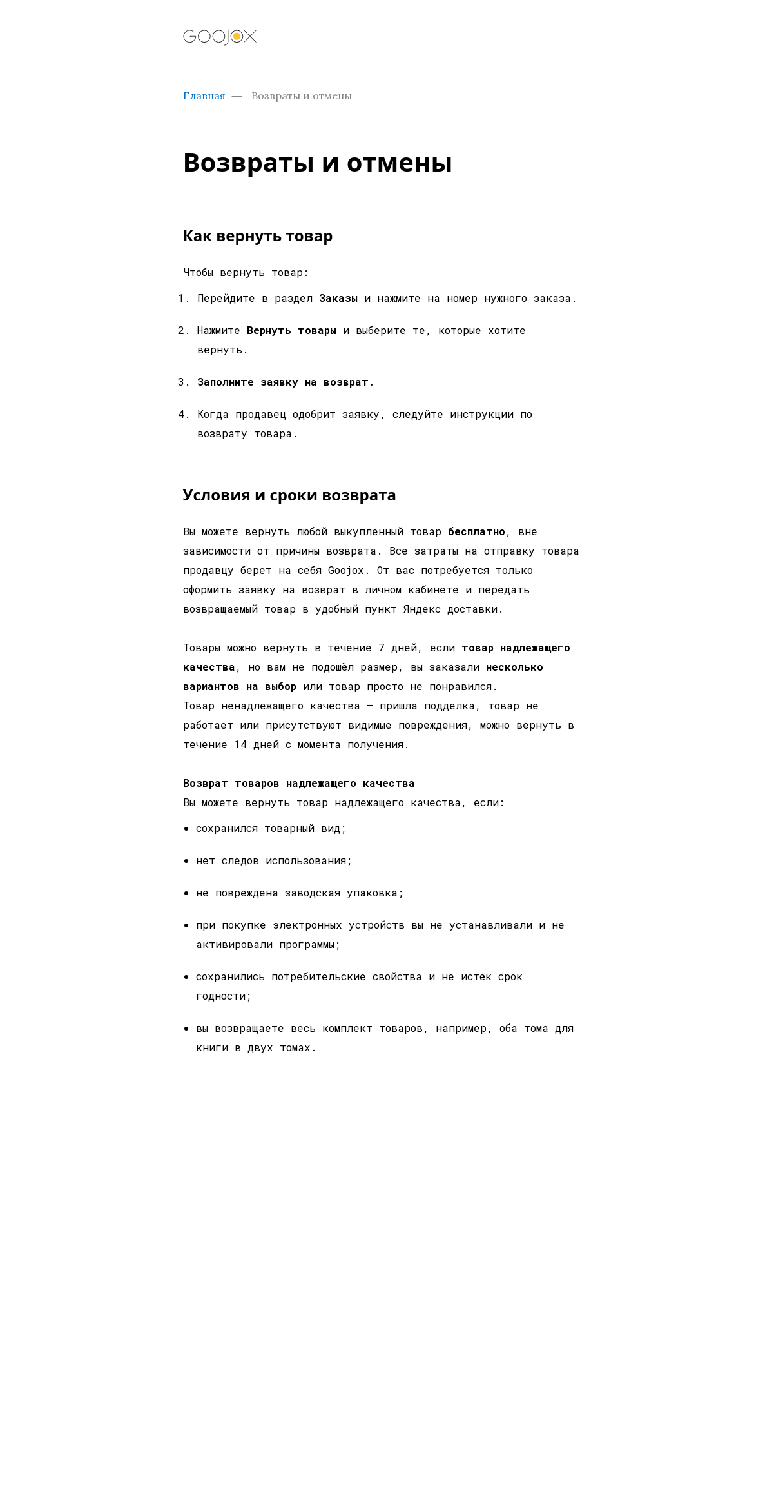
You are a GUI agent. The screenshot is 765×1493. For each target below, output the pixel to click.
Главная (204, 96)
